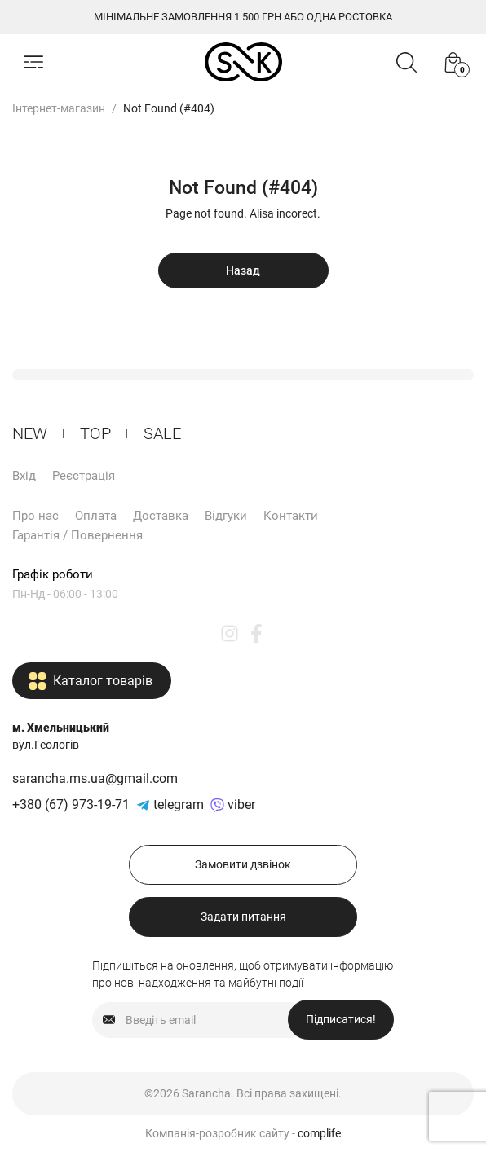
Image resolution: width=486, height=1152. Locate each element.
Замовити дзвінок (243, 864)
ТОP (95, 433)
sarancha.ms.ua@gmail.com (95, 778)
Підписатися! (341, 1019)
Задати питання (243, 916)
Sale (162, 433)
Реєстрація (83, 475)
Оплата (96, 515)
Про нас (35, 515)
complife (319, 1133)
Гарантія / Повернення (77, 535)
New (29, 433)
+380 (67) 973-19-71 (71, 804)
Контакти (290, 515)
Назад (243, 270)
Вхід (24, 475)
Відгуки (226, 515)
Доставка (160, 515)
